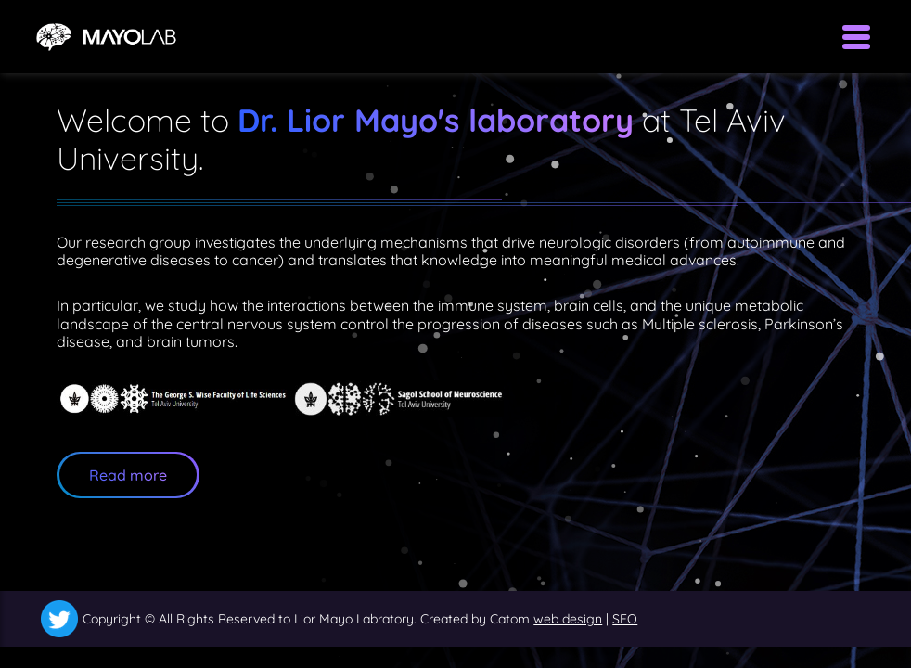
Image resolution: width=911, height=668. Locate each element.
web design (567, 618)
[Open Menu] (856, 37)
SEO (624, 618)
